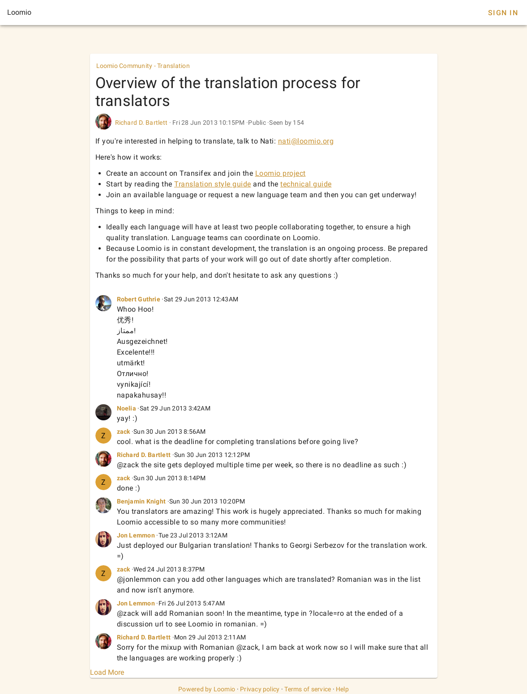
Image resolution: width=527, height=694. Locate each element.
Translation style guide (212, 184)
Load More (107, 672)
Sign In (503, 12)
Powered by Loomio (206, 689)
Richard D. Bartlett (141, 122)
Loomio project (280, 173)
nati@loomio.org (306, 141)
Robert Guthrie (139, 299)
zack (123, 431)
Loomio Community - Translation (143, 65)
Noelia (127, 408)
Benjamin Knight (141, 501)
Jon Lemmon (136, 535)
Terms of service (307, 689)
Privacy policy (260, 689)
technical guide (306, 184)
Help (342, 689)
